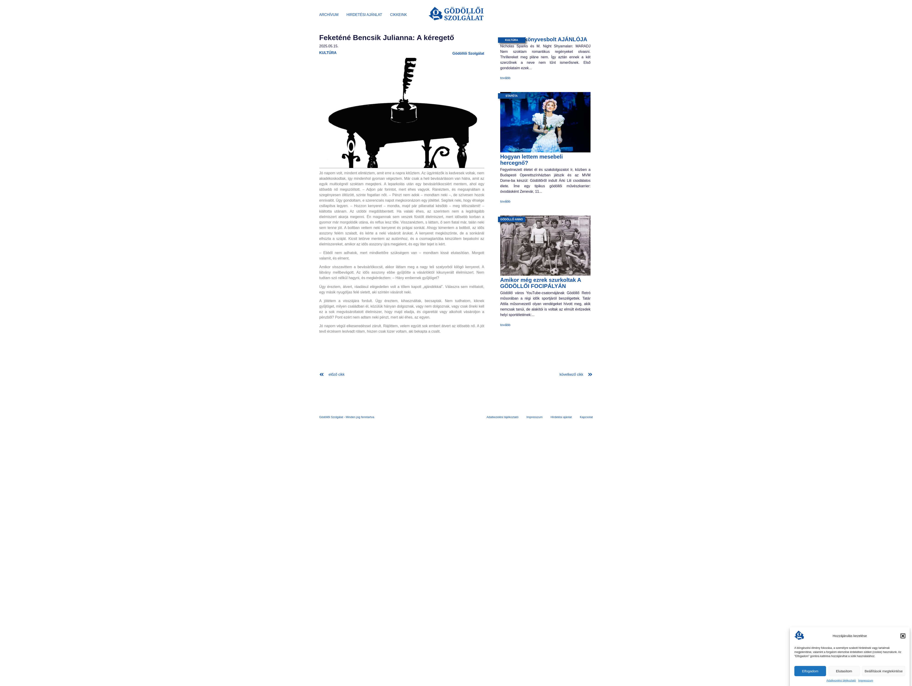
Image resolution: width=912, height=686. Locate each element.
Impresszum (865, 680)
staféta (511, 96)
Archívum (329, 15)
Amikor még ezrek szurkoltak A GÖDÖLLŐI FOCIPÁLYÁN (540, 283)
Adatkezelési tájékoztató (841, 680)
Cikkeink (398, 15)
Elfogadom (810, 671)
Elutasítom (844, 671)
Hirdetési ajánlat (364, 15)
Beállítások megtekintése (884, 671)
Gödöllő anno (511, 219)
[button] (903, 636)
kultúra (328, 53)
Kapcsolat (586, 417)
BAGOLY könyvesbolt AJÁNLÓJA (543, 39)
